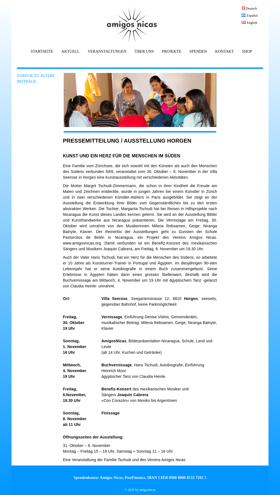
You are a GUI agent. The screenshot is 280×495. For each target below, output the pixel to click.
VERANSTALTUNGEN (107, 52)
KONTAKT (224, 52)
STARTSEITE (42, 52)
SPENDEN (198, 52)
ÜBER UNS (144, 52)
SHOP (247, 52)
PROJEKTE (171, 52)
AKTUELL (71, 52)
